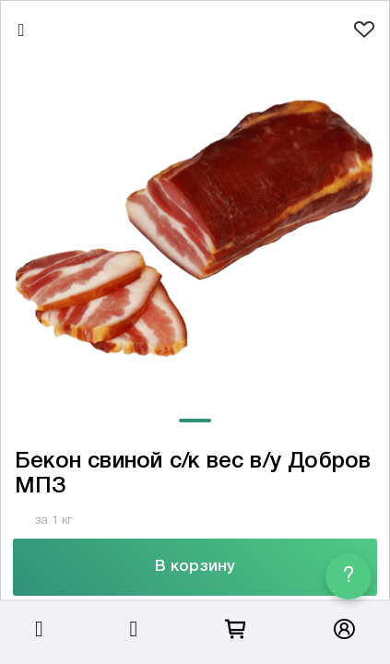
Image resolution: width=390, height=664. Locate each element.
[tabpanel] (195, 228)
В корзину (195, 567)
